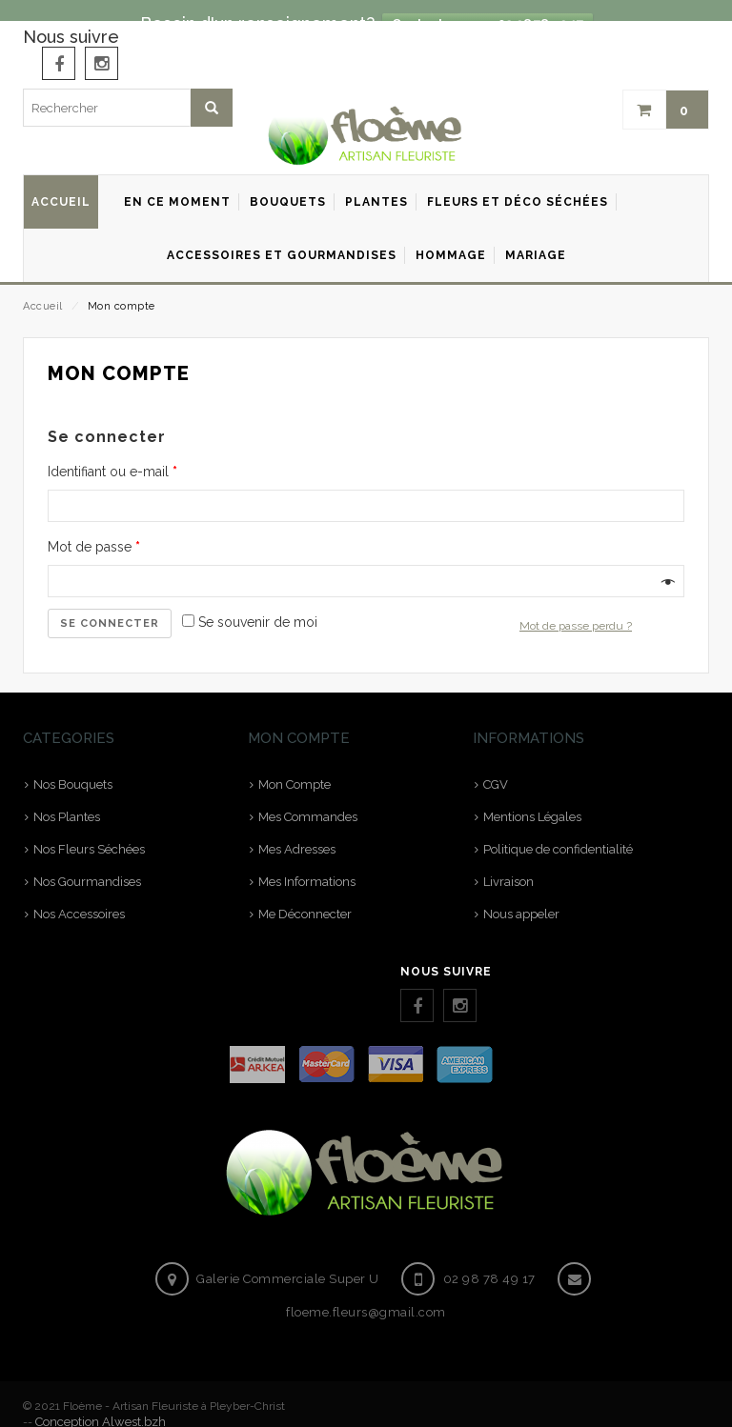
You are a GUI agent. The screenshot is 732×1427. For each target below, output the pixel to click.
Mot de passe (94, 525)
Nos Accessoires (79, 894)
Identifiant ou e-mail (112, 450)
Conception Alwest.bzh (100, 1401)
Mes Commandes (307, 797)
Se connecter (109, 602)
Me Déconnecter (305, 894)
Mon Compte (294, 764)
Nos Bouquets (72, 764)
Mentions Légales (532, 797)
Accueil (43, 285)
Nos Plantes (66, 797)
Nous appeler (521, 894)
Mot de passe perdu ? (575, 605)
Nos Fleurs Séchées (89, 829)
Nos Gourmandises (87, 861)
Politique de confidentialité (558, 829)
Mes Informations (307, 861)
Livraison (508, 861)
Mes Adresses (297, 829)
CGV (495, 764)
